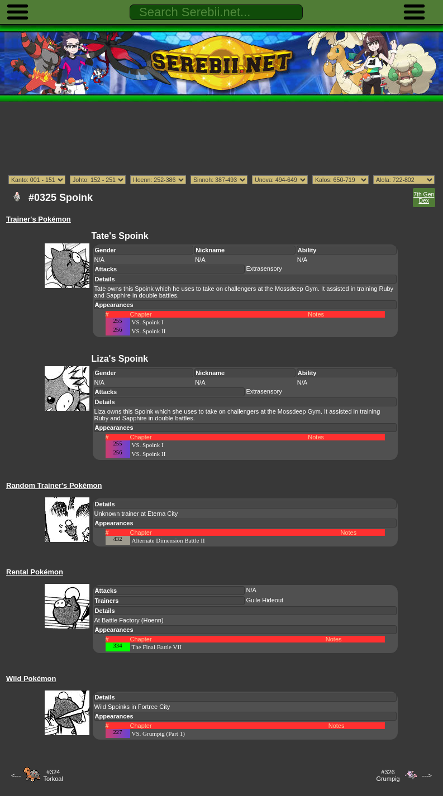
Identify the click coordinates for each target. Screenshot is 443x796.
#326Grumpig (387, 775)
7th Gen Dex (423, 197)
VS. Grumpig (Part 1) (158, 733)
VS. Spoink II (149, 331)
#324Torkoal (53, 775)
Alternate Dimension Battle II (168, 540)
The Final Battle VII (157, 647)
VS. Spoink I (148, 322)
